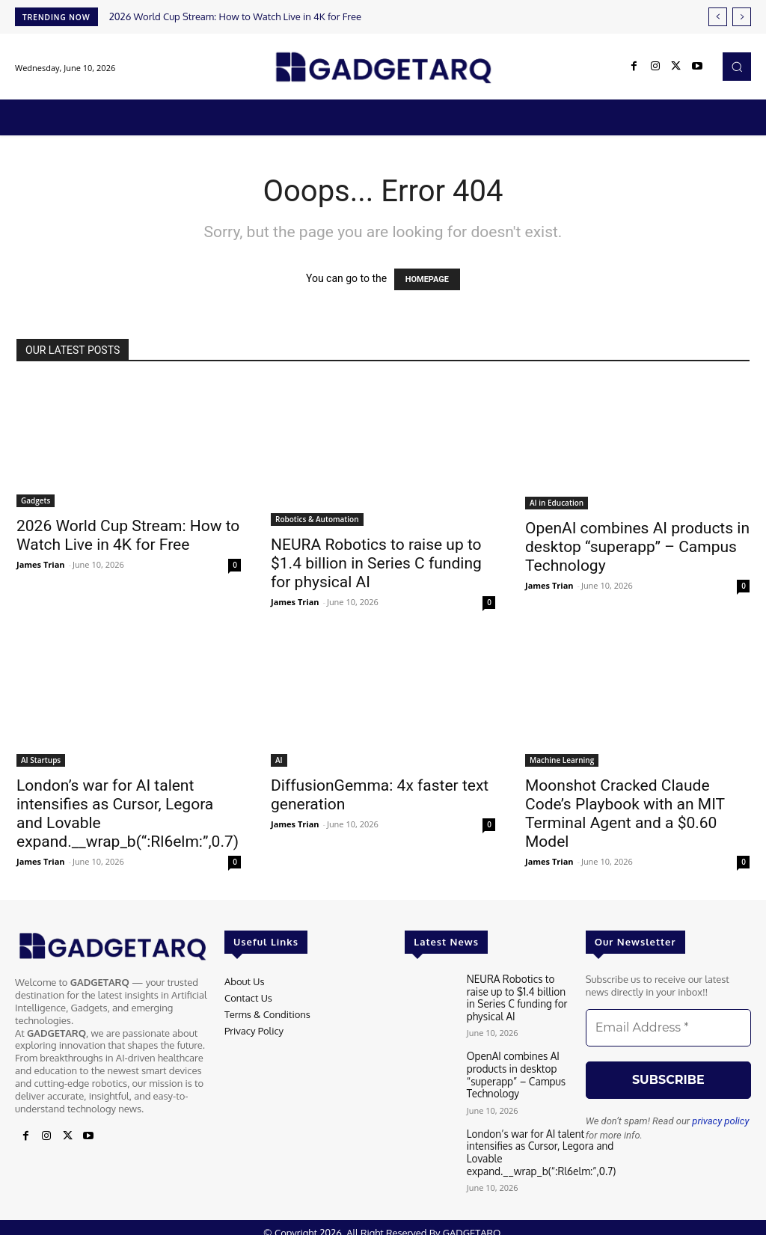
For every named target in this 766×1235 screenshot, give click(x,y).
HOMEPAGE (427, 279)
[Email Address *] (668, 1027)
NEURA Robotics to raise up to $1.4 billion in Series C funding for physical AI (376, 563)
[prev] (717, 16)
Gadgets (35, 500)
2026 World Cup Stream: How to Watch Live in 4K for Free (235, 16)
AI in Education (556, 502)
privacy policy (720, 1121)
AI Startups (41, 760)
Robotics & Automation (317, 519)
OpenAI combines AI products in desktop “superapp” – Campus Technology (637, 546)
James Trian (40, 564)
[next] (741, 16)
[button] (737, 66)
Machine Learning (562, 760)
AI (279, 760)
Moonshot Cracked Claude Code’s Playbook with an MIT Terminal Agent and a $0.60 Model (625, 813)
